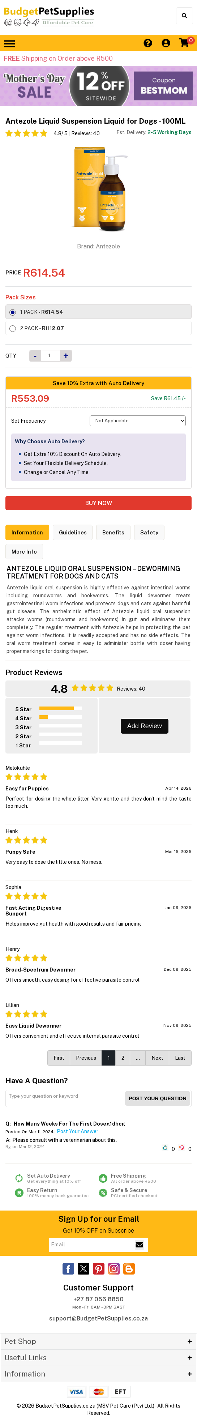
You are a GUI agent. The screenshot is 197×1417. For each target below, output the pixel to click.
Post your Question (157, 1098)
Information (27, 532)
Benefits (114, 532)
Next (157, 1058)
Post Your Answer (77, 1131)
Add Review (144, 726)
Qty (10, 356)
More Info (24, 552)
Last (180, 1058)
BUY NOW (98, 503)
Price (13, 273)
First (58, 1058)
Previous (86, 1058)
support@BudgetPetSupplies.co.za (98, 1318)
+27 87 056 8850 (98, 1299)
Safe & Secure (141, 1192)
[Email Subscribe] (139, 1245)
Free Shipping (141, 1178)
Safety (150, 532)
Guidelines (73, 532)
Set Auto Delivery (57, 1178)
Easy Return (57, 1192)
